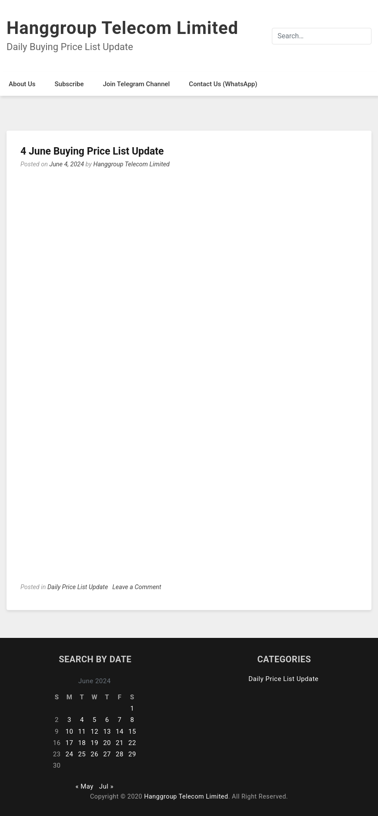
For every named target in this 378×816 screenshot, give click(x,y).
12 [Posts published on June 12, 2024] (94, 731)
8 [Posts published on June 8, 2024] (132, 720)
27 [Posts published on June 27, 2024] (107, 754)
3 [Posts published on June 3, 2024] (69, 720)
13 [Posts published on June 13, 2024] (107, 731)
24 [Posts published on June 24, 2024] (70, 754)
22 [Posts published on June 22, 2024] (132, 743)
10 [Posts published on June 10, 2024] (70, 731)
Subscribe (69, 84)
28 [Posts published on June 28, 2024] (120, 754)
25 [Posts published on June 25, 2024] (82, 754)
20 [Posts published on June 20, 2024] (107, 743)
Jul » (106, 786)
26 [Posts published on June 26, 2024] (94, 754)
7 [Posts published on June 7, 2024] (120, 720)
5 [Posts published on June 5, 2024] (95, 720)
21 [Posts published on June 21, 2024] (120, 743)
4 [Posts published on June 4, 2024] (82, 720)
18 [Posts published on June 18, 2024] (82, 743)
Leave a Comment (136, 587)
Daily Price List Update (77, 587)
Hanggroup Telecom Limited (122, 28)
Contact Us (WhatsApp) (223, 84)
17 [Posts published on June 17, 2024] (70, 743)
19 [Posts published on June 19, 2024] (94, 743)
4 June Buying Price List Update (92, 151)
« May (84, 786)
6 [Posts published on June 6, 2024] (107, 720)
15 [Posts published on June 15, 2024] (132, 731)
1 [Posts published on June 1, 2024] (132, 708)
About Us (22, 84)
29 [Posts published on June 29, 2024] (132, 754)
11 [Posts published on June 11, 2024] (82, 731)
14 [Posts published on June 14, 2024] (120, 731)
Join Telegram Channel (136, 84)
